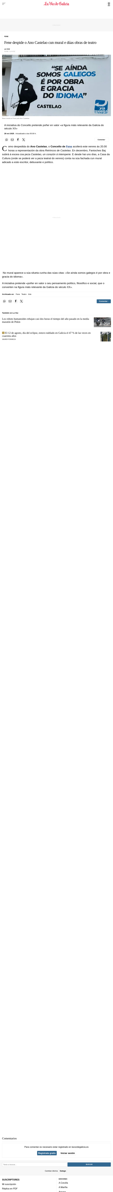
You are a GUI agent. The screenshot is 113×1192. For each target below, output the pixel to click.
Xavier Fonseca (9, 339)
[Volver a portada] (56, 4)
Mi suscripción (9, 1184)
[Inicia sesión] (108, 3)
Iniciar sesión (68, 1153)
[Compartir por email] (12, 139)
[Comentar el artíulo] (102, 140)
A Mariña (63, 1187)
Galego (63, 1171)
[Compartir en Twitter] (23, 139)
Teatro (23, 294)
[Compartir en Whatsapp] (6, 139)
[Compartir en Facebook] (18, 139)
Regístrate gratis (47, 1153)
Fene (69, 146)
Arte (29, 294)
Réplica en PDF (10, 1188)
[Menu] (4, 4)
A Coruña (63, 1183)
